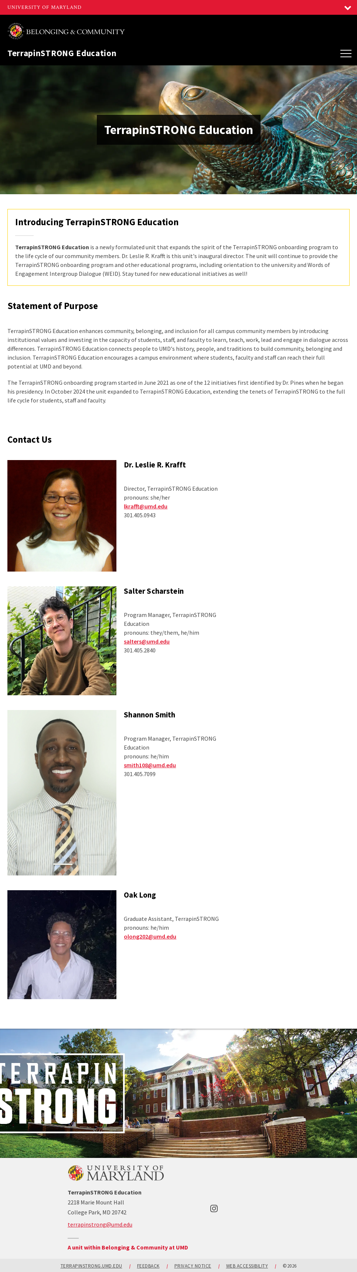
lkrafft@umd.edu (145, 506)
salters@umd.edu (147, 641)
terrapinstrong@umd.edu (100, 1224)
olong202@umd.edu (150, 936)
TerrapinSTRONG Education (62, 53)
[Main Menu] (346, 53)
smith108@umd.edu (150, 765)
